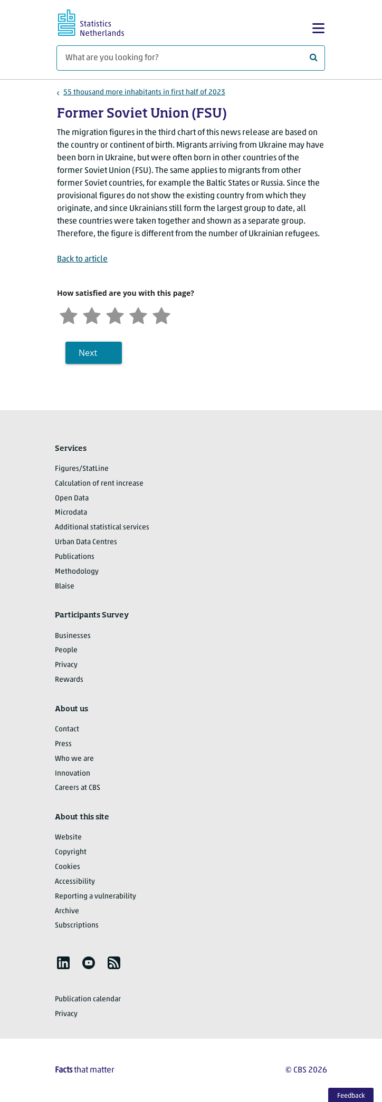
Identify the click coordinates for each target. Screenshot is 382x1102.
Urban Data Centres (86, 542)
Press (63, 744)
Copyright (71, 852)
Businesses (73, 636)
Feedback (351, 1096)
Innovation (72, 773)
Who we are (74, 759)
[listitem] (63, 962)
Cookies (67, 867)
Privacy (66, 665)
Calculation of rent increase (99, 483)
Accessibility (75, 881)
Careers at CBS (77, 788)
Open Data (72, 498)
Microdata (71, 512)
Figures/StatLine (82, 469)
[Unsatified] (91, 314)
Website (68, 837)
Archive (67, 911)
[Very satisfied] (161, 314)
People (66, 650)
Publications (74, 557)
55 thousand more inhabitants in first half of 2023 (144, 92)
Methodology (77, 571)
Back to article (82, 259)
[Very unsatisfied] (68, 314)
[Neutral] (115, 314)
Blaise (64, 586)
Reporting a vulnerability (95, 896)
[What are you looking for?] (190, 58)
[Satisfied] (138, 314)
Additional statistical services (102, 527)
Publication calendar (88, 999)
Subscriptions (77, 925)
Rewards (69, 679)
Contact (67, 729)
